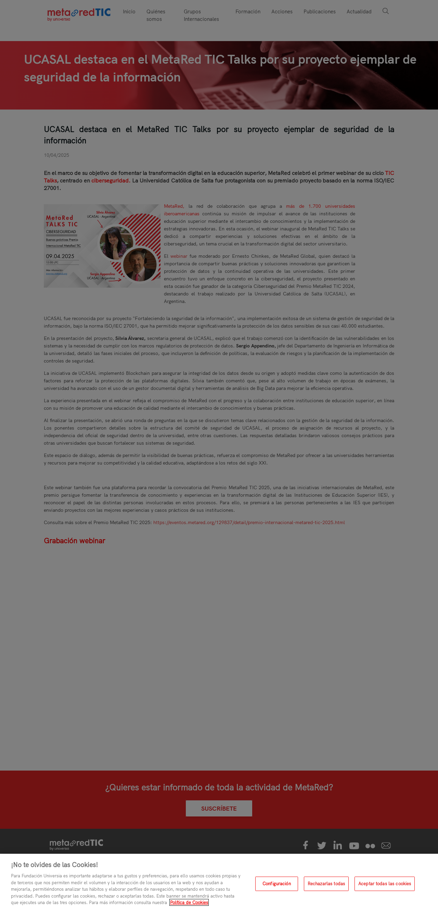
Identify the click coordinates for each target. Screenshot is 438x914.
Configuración (276, 883)
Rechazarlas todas (326, 883)
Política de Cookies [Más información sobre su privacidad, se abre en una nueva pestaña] (189, 902)
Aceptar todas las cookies (384, 883)
